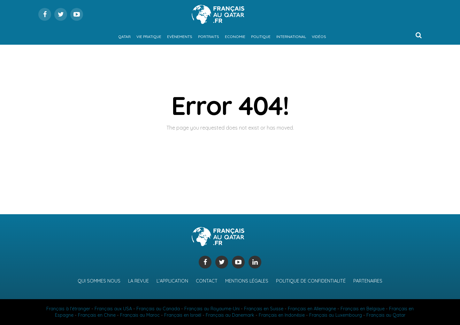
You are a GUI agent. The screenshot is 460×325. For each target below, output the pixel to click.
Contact (207, 281)
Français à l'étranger (68, 309)
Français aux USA (113, 309)
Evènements (179, 36)
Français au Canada (158, 309)
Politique (261, 36)
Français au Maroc (140, 315)
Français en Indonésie (282, 315)
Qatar (124, 36)
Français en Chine (97, 315)
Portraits (208, 36)
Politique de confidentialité (311, 281)
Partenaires (367, 281)
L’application (172, 281)
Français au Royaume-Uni (212, 309)
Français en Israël (182, 315)
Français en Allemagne (312, 309)
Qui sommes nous (99, 281)
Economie (235, 36)
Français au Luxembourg (335, 315)
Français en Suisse (263, 309)
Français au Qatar (385, 315)
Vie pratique (148, 36)
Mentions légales (246, 281)
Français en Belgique (363, 309)
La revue (138, 281)
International (291, 36)
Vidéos (319, 36)
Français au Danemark (230, 315)
